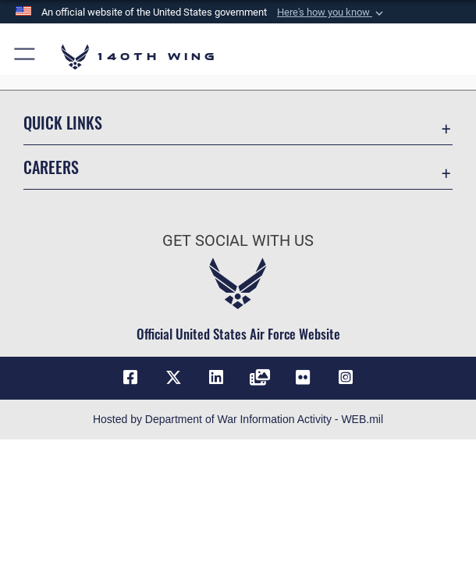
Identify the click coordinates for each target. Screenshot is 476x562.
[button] (331, 12)
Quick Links (62, 122)
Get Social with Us (238, 240)
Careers (51, 167)
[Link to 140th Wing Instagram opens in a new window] (345, 377)
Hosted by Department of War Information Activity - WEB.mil (238, 419)
